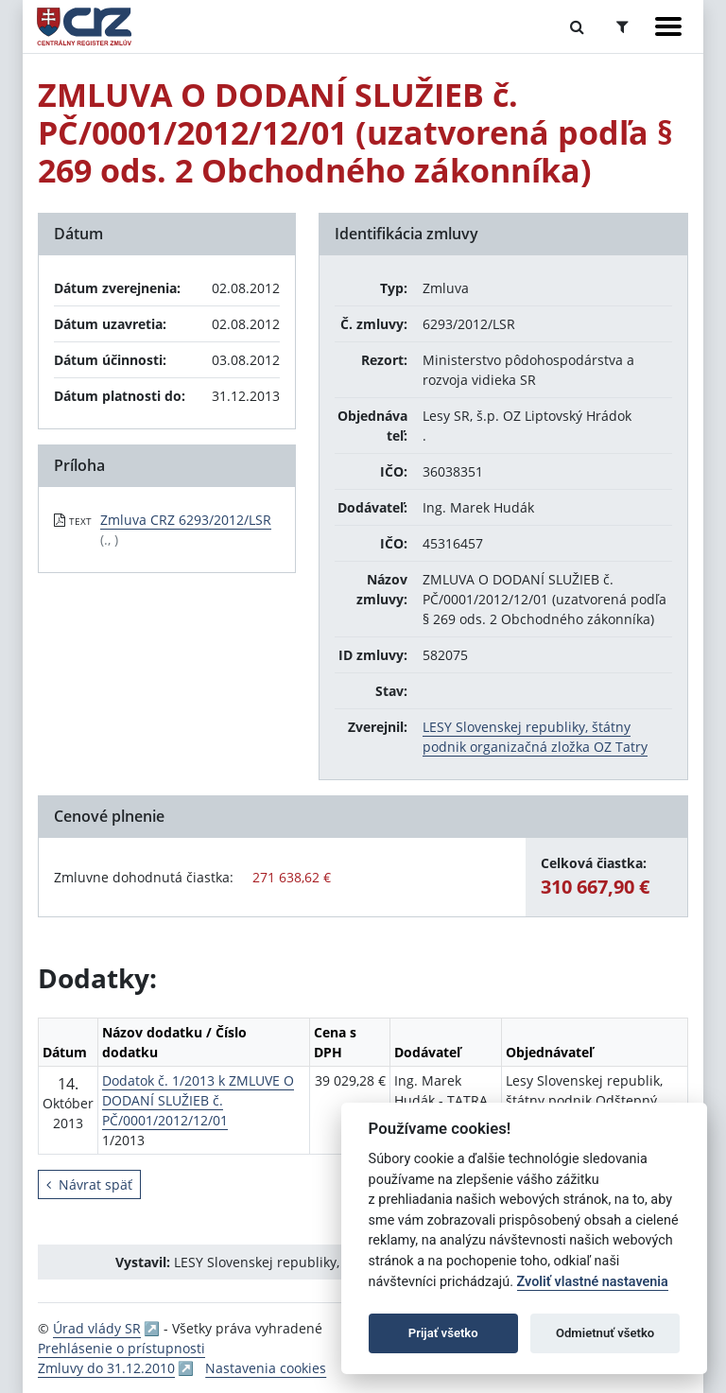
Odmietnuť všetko (605, 1333)
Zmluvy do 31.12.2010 (106, 1368)
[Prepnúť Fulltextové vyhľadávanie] (577, 26)
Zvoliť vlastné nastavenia (592, 1282)
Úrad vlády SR (97, 1328)
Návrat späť (89, 1184)
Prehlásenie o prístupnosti (121, 1348)
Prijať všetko (443, 1333)
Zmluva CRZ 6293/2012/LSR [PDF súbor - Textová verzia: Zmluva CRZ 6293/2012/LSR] (185, 520)
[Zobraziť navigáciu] (668, 26)
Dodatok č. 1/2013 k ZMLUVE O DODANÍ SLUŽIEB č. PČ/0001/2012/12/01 (198, 1100)
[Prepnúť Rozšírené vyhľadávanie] (622, 26)
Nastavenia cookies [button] (265, 1368)
